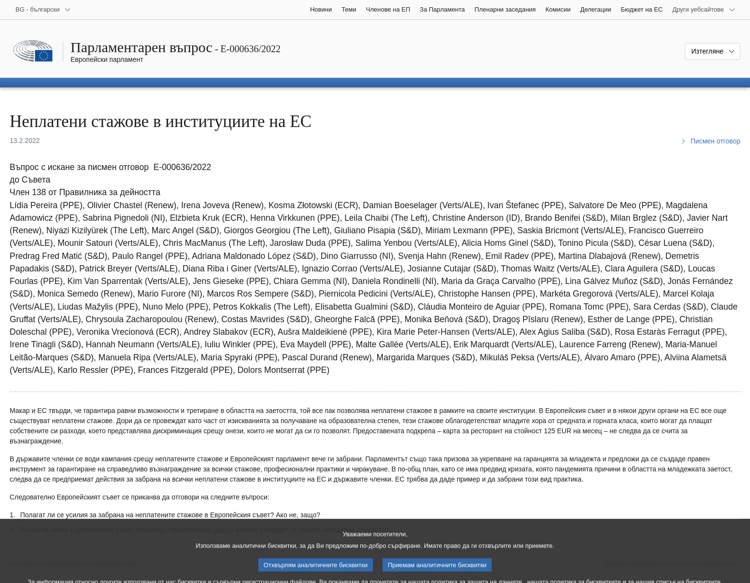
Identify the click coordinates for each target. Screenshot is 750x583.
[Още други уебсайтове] (703, 9)
